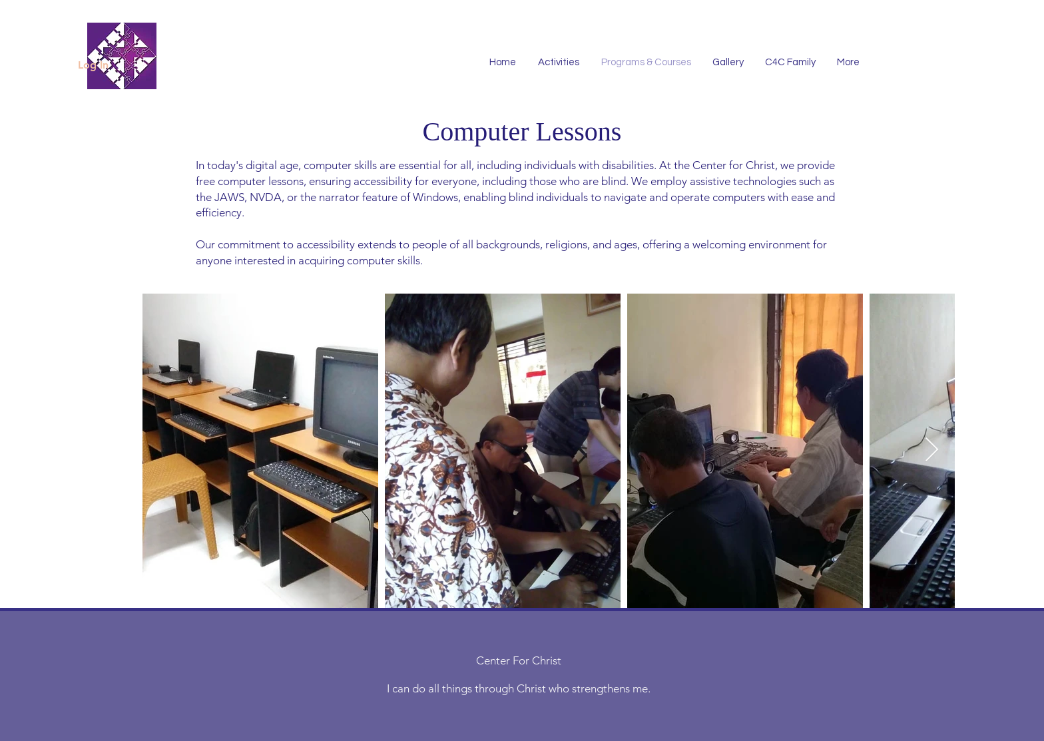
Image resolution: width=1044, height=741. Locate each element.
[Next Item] (931, 450)
